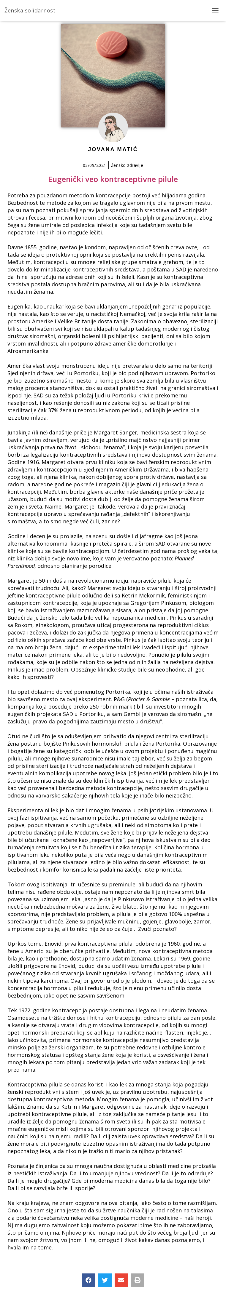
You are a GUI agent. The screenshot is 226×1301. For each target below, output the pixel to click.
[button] (88, 1280)
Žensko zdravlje (127, 165)
